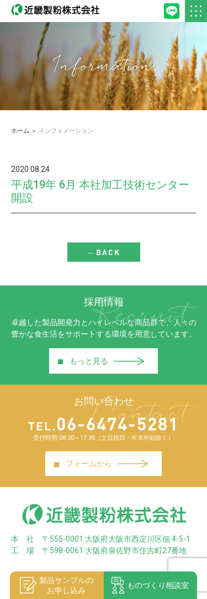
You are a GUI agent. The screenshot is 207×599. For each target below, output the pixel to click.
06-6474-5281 (103, 423)
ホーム (20, 130)
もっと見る (100, 361)
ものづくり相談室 (150, 585)
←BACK (103, 252)
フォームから (101, 464)
